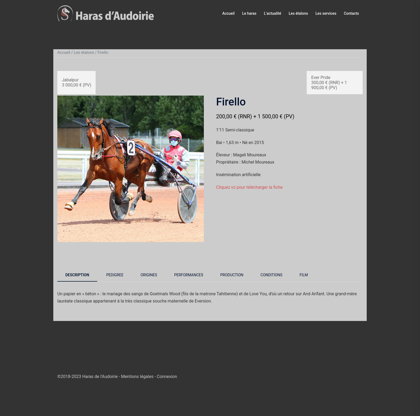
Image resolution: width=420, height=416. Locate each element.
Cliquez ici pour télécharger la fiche (249, 187)
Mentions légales (138, 376)
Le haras (249, 13)
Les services (326, 13)
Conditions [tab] (272, 275)
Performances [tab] (188, 275)
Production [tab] (231, 275)
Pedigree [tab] (114, 275)
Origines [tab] (149, 275)
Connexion (167, 376)
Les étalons (298, 13)
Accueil (228, 13)
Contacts (351, 13)
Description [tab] (77, 275)
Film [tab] (303, 275)
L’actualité (272, 13)
